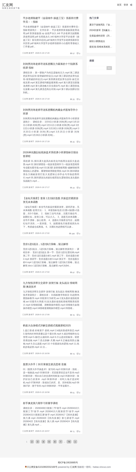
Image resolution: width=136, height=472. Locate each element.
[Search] (98, 68)
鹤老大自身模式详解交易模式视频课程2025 (47, 325)
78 (69, 442)
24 (72, 188)
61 (72, 393)
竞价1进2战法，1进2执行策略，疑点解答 (45, 244)
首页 (119, 5)
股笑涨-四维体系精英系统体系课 (105, 47)
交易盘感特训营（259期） (102, 36)
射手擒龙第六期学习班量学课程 (40, 403)
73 (72, 354)
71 (72, 432)
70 (72, 315)
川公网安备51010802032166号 (41, 467)
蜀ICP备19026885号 (68, 462)
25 (72, 99)
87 (72, 273)
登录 (126, 5)
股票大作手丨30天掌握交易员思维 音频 (44, 364)
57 (72, 54)
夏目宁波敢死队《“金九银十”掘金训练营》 (110, 24)
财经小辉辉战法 (97, 41)
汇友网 (7, 5)
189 (72, 234)
